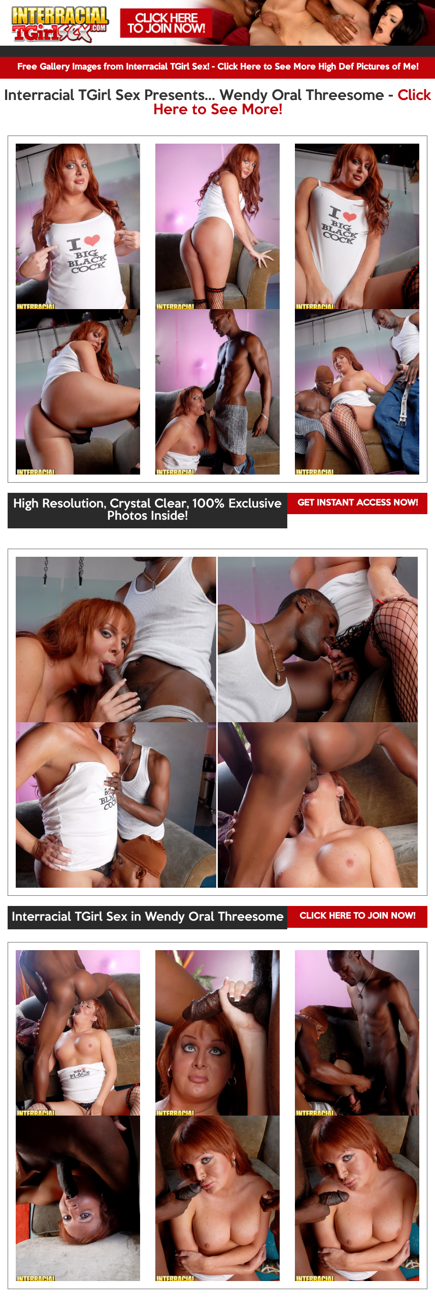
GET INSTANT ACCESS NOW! (357, 503)
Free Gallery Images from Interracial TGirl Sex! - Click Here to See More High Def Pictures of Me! (217, 67)
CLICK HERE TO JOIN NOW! (357, 916)
